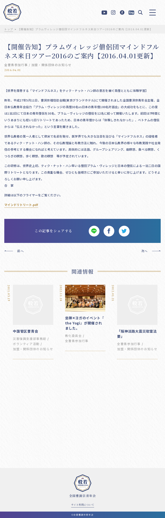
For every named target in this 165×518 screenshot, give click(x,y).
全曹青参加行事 (16, 65)
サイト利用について (82, 504)
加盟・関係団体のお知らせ (51, 65)
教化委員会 (73, 335)
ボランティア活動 (26, 344)
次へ (144, 251)
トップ (8, 29)
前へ (20, 251)
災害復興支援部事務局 (29, 338)
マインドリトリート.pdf (21, 205)
